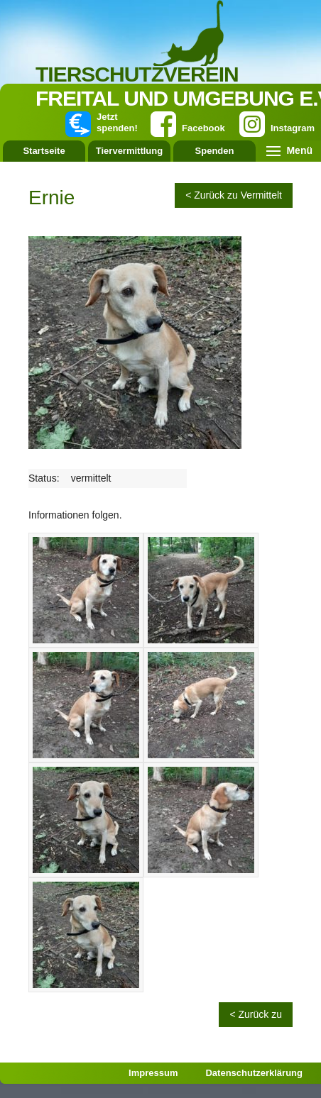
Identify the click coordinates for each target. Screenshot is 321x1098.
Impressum (153, 1073)
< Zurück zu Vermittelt (233, 195)
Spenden (214, 150)
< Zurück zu (255, 1014)
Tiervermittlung (129, 150)
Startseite (44, 150)
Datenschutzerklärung (254, 1073)
